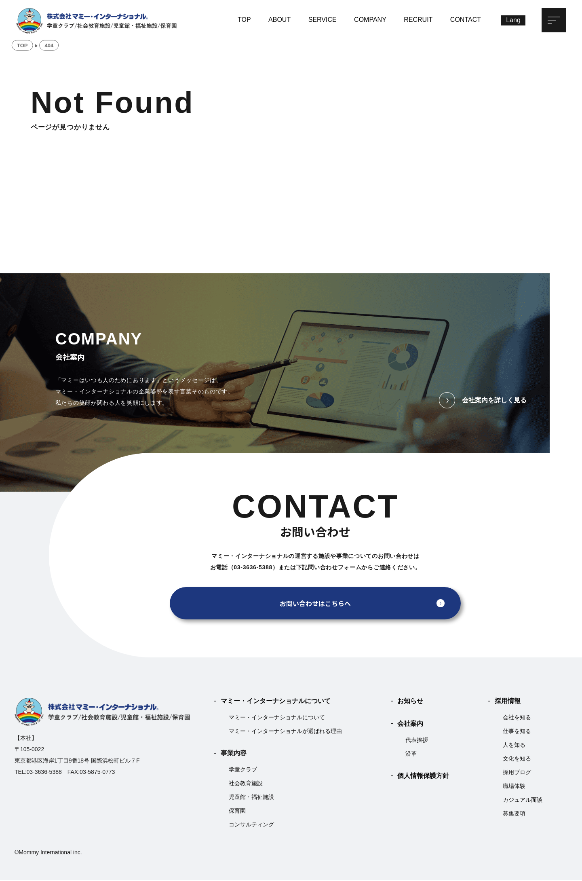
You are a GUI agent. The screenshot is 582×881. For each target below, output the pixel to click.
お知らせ (410, 701)
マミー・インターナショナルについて (276, 701)
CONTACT (465, 19)
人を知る (514, 745)
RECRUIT (418, 19)
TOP (244, 19)
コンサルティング (251, 825)
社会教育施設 (246, 784)
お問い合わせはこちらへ (315, 604)
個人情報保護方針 (423, 776)
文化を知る (517, 759)
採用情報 (508, 701)
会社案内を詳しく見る (483, 401)
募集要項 (514, 814)
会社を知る (517, 718)
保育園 (237, 811)
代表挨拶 (416, 740)
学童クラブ (243, 770)
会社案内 (410, 724)
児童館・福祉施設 (251, 797)
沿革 (411, 754)
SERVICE (322, 19)
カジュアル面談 (522, 800)
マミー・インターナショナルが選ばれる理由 (285, 732)
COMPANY (370, 19)
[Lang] (513, 20)
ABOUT (279, 19)
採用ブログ (517, 773)
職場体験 (514, 787)
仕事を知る (517, 732)
